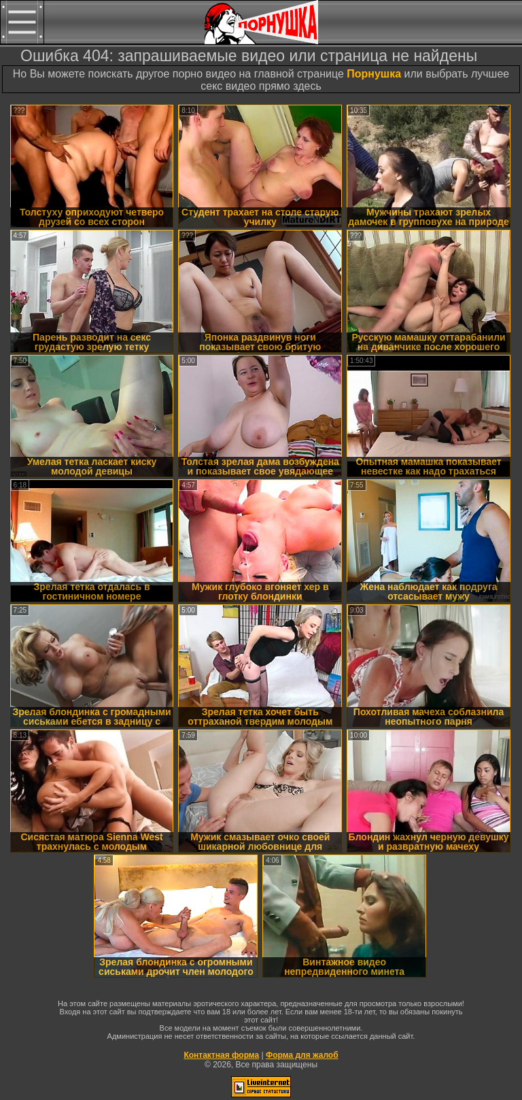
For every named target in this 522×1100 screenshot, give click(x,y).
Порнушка (374, 74)
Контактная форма (221, 1055)
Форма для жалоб (302, 1055)
